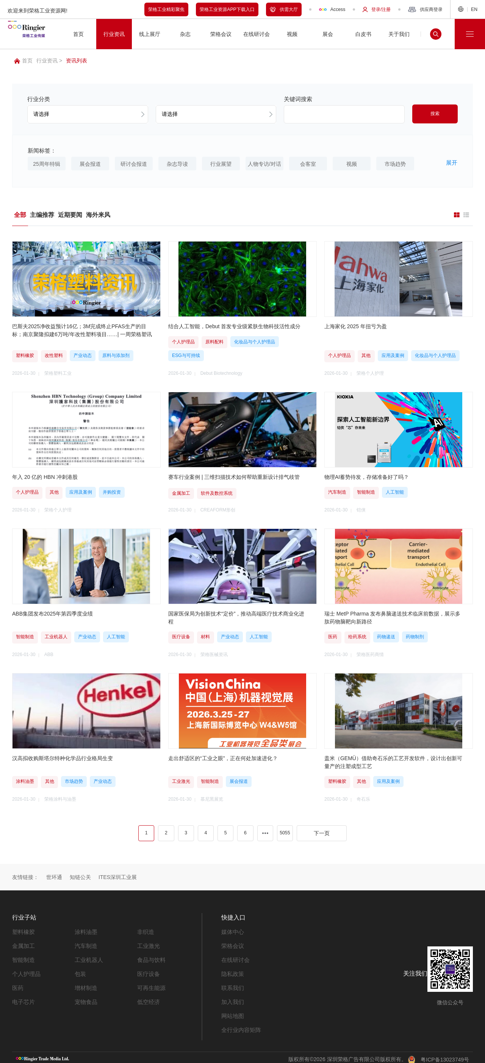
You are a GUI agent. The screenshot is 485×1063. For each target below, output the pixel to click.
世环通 (54, 876)
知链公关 (80, 876)
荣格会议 (231, 944)
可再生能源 (150, 985)
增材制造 (85, 985)
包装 (80, 971)
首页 (23, 61)
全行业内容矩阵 (239, 1026)
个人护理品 (25, 971)
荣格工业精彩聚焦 (166, 9)
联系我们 (231, 985)
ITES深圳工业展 (118, 876)
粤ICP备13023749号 (445, 1055)
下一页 (322, 832)
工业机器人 (88, 958)
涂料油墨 (85, 930)
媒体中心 (231, 930)
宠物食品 (85, 999)
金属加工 (22, 944)
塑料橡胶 (22, 930)
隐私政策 (231, 971)
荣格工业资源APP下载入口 (227, 9)
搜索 (435, 113)
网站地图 (231, 1012)
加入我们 (231, 999)
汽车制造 (85, 944)
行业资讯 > (49, 61)
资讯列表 (76, 61)
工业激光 (147, 944)
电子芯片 (22, 999)
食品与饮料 (150, 958)
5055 (285, 832)
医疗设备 (147, 971)
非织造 (145, 930)
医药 (17, 985)
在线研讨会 (234, 958)
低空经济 (147, 999)
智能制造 (22, 958)
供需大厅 (284, 9)
